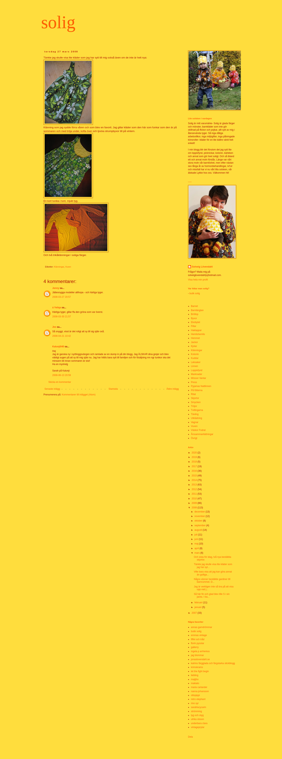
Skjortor (195, 398)
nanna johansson (200, 691)
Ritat (193, 394)
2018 (195, 461)
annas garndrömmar (201, 627)
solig (58, 22)
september (200, 525)
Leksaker (196, 362)
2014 (195, 480)
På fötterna (196, 390)
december (200, 511)
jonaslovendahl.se (200, 659)
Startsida (113, 389)
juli (196, 534)
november (200, 516)
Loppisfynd (196, 370)
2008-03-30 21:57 (61, 316)
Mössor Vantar (198, 378)
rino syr (195, 703)
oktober (198, 520)
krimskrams (197, 667)
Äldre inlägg (172, 389)
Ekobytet (195, 322)
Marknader (196, 374)
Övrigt (194, 438)
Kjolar (194, 346)
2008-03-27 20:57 (61, 297)
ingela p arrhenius (200, 651)
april (197, 548)
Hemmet (195, 338)
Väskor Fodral (198, 430)
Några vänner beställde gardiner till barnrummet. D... (212, 580)
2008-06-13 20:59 (61, 375)
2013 (195, 484)
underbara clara (199, 723)
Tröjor (194, 406)
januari (198, 607)
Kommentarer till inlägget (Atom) (78, 394)
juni (196, 539)
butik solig (194, 293)
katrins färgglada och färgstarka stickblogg (213, 663)
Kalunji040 (58, 346)
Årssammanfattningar (202, 434)
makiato (195, 683)
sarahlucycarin (198, 707)
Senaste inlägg (52, 389)
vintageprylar (197, 727)
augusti (198, 530)
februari (198, 602)
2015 (195, 475)
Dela (190, 736)
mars (197, 553)
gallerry (195, 647)
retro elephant (198, 699)
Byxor (194, 318)
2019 (195, 457)
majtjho (195, 679)
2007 (195, 613)
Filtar (193, 326)
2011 (195, 493)
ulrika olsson (197, 719)
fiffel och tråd (197, 639)
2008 (195, 507)
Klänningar (59, 267)
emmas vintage (199, 635)
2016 (195, 471)
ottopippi (195, 695)
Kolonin (195, 354)
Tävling (195, 414)
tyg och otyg (197, 715)
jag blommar (197, 655)
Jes (54, 327)
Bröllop (194, 314)
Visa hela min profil (198, 279)
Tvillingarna (197, 410)
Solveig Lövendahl (202, 266)
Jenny (55, 288)
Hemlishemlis (198, 334)
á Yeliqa (56, 307)
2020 (195, 452)
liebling (194, 675)
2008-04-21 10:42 (61, 336)
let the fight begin (200, 671)
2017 (195, 466)
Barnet (194, 306)
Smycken (196, 402)
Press (194, 382)
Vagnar (194, 422)
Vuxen (68, 267)
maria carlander (199, 687)
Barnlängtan (197, 310)
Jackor (194, 342)
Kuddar (195, 358)
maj (196, 543)
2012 (195, 489)
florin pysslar (197, 643)
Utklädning (196, 418)
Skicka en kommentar (59, 382)
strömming (196, 711)
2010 (195, 498)
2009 (195, 503)
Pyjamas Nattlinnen (201, 386)
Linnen (194, 366)
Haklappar (196, 330)
